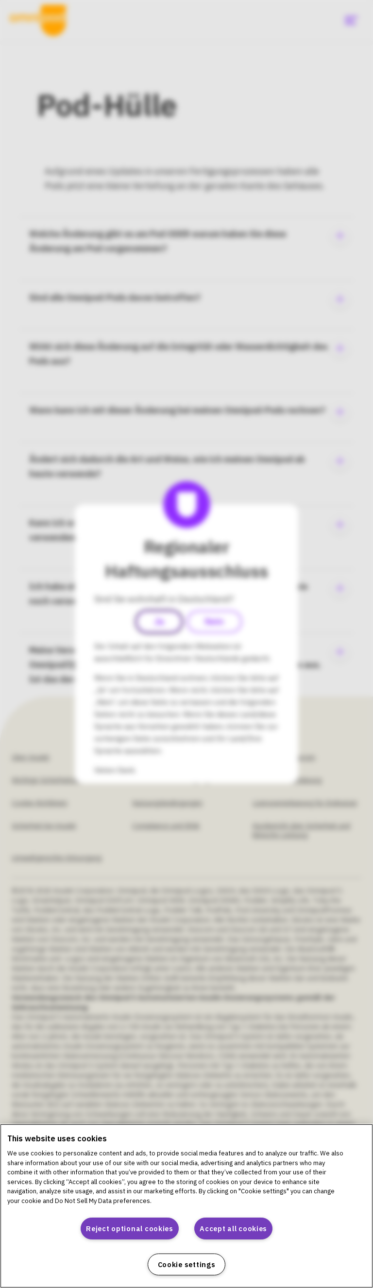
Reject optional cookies (129, 1228)
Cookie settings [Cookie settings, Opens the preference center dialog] (187, 1264)
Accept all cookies (233, 1228)
